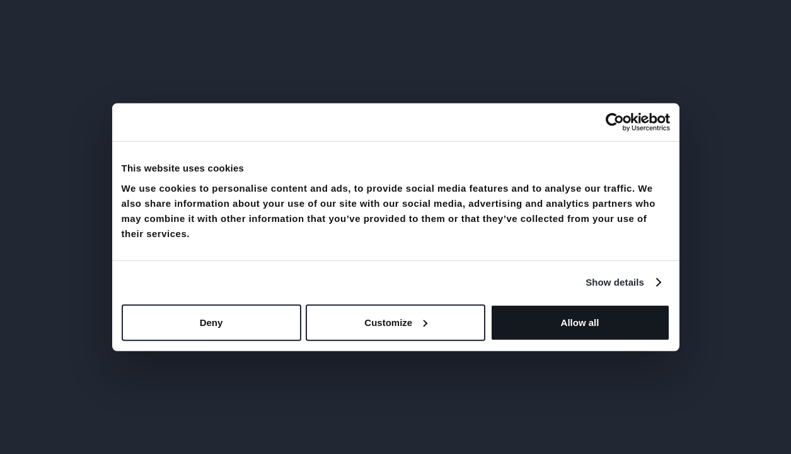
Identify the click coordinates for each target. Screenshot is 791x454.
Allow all (580, 322)
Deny (211, 322)
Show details (615, 282)
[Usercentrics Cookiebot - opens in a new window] (615, 122)
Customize (395, 322)
